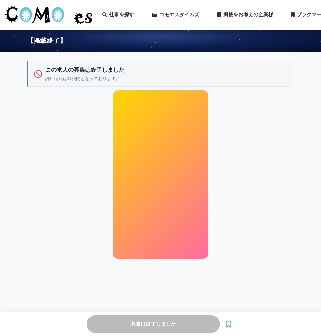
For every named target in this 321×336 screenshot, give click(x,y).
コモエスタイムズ (175, 14)
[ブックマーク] (228, 324)
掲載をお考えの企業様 (245, 14)
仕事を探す (118, 14)
